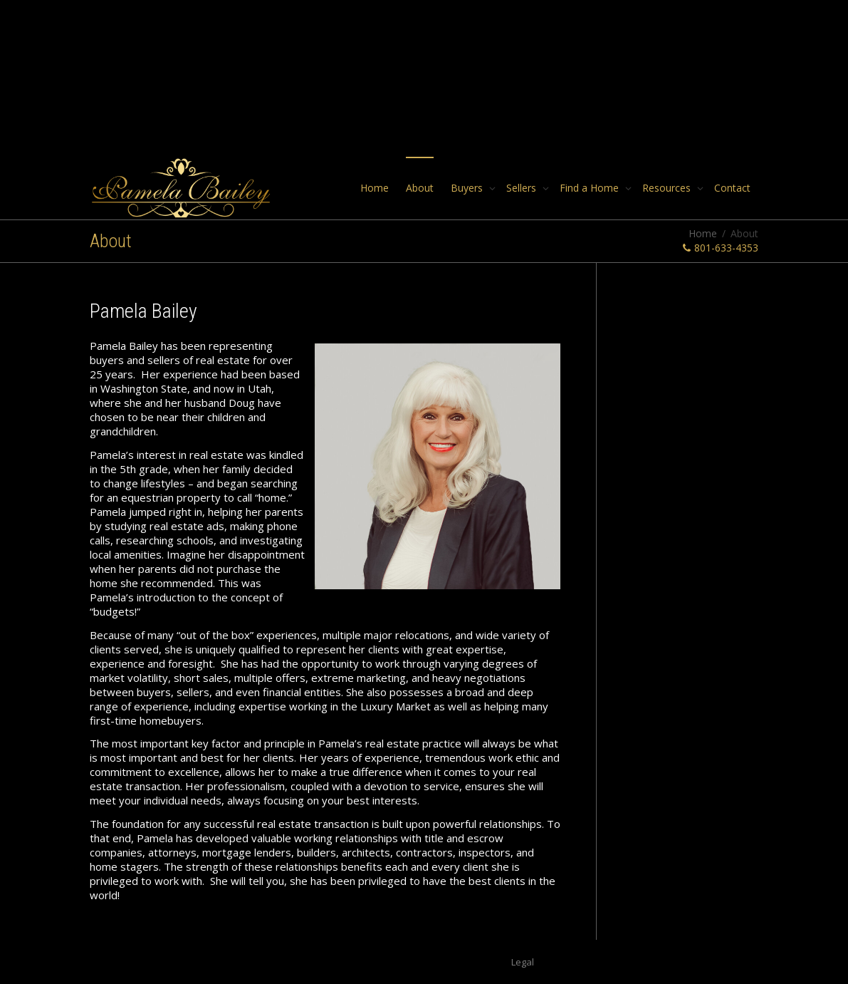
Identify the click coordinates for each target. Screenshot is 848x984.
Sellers (522, 188)
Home (374, 188)
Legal (522, 961)
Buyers (468, 188)
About (420, 188)
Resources (667, 188)
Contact (732, 188)
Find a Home (591, 188)
